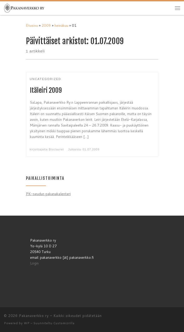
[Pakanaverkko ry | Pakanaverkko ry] (24, 7)
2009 (46, 25)
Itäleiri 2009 (46, 90)
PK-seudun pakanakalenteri (48, 193)
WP (27, 323)
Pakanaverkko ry (34, 315)
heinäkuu (61, 25)
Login (34, 263)
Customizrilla (63, 323)
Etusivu (32, 25)
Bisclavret (56, 149)
